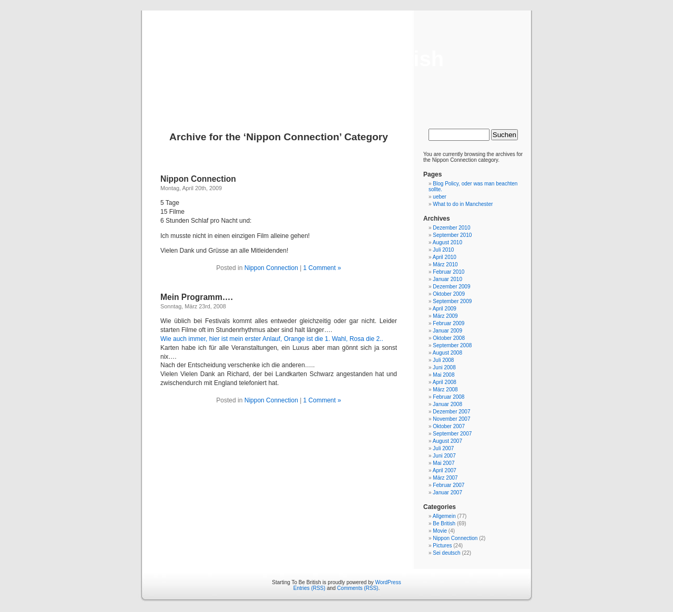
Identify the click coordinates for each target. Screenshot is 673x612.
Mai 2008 (443, 375)
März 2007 (445, 478)
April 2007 (444, 470)
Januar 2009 (447, 331)
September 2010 (452, 235)
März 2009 (445, 316)
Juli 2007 (443, 448)
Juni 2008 (444, 367)
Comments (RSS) (357, 588)
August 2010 (447, 242)
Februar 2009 (448, 323)
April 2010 (444, 257)
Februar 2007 (448, 485)
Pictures (442, 545)
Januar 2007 (447, 492)
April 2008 (444, 382)
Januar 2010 (447, 279)
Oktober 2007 (449, 426)
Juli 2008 (443, 360)
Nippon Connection (198, 178)
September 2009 (452, 301)
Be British (444, 523)
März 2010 (445, 264)
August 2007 (447, 441)
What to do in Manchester (463, 204)
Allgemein (444, 516)
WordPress (388, 582)
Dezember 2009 (451, 286)
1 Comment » (322, 268)
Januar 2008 (447, 404)
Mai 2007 (443, 463)
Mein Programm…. (196, 297)
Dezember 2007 (451, 411)
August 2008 (447, 353)
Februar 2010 (448, 272)
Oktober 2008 (449, 338)
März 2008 (445, 389)
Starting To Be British (336, 58)
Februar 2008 (448, 397)
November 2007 (451, 419)
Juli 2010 (443, 250)
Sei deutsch (446, 553)
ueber (439, 197)
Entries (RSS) (309, 588)
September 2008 (452, 345)
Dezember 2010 (451, 228)
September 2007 (452, 434)
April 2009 (444, 309)
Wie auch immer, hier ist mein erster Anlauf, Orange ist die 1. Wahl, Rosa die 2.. (271, 339)
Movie (440, 531)
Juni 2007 (444, 456)
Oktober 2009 (449, 294)
